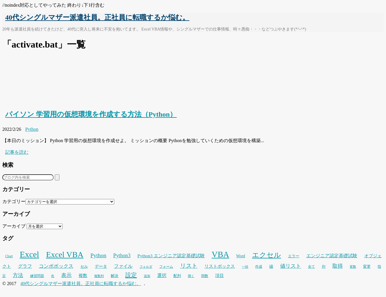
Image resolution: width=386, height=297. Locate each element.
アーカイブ (14, 226)
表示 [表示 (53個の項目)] (66, 275)
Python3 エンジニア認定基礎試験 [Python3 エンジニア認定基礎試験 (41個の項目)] (171, 255)
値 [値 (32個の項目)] (271, 266)
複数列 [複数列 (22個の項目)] (99, 276)
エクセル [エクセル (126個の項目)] (266, 255)
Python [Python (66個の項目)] (98, 255)
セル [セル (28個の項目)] (84, 267)
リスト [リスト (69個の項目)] (188, 265)
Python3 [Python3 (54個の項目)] (122, 255)
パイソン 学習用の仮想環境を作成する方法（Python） (91, 114)
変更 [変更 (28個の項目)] (367, 267)
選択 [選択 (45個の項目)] (161, 275)
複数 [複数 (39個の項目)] (83, 275)
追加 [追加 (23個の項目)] (147, 276)
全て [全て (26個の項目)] (311, 267)
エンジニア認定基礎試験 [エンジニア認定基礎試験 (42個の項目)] (331, 255)
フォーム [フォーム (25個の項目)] (166, 267)
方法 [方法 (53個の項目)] (18, 275)
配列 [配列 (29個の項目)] (177, 276)
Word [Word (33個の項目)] (240, 255)
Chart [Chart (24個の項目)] (9, 256)
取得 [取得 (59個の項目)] (337, 266)
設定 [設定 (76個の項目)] (131, 275)
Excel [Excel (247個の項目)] (29, 254)
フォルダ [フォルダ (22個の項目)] (145, 266)
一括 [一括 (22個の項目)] (245, 266)
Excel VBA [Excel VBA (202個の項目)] (65, 254)
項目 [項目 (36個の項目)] (219, 275)
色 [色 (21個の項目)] (52, 276)
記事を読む (16, 152)
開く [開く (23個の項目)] (191, 276)
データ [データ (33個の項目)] (101, 266)
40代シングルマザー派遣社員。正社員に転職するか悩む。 (97, 17)
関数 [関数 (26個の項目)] (204, 276)
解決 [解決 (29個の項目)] (114, 276)
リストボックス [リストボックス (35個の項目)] (219, 266)
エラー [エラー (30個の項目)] (293, 256)
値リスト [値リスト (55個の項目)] (290, 266)
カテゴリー (14, 201)
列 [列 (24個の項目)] (323, 267)
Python (31, 129)
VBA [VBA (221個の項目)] (220, 254)
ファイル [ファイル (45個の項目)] (123, 266)
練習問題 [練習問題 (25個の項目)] (37, 276)
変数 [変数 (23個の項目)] (353, 266)
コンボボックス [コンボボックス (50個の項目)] (56, 266)
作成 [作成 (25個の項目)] (258, 267)
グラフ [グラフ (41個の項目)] (25, 266)
